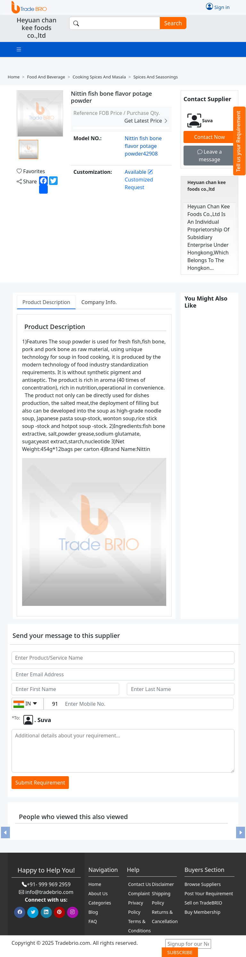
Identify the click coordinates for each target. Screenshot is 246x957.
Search (171, 23)
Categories (99, 903)
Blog (93, 912)
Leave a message (209, 155)
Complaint (139, 893)
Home (14, 77)
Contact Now (209, 137)
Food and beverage (46, 77)
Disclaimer (163, 884)
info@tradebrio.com (49, 892)
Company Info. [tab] (99, 302)
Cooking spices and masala (99, 77)
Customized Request (139, 179)
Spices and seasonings (155, 77)
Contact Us (139, 884)
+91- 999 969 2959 (49, 884)
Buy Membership (202, 912)
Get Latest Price (146, 120)
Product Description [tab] (46, 302)
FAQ (92, 921)
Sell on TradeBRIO (203, 903)
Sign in (218, 6)
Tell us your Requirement (238, 141)
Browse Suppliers (202, 884)
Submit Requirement (40, 782)
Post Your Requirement (208, 893)
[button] (5, 832)
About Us (98, 893)
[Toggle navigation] (19, 49)
